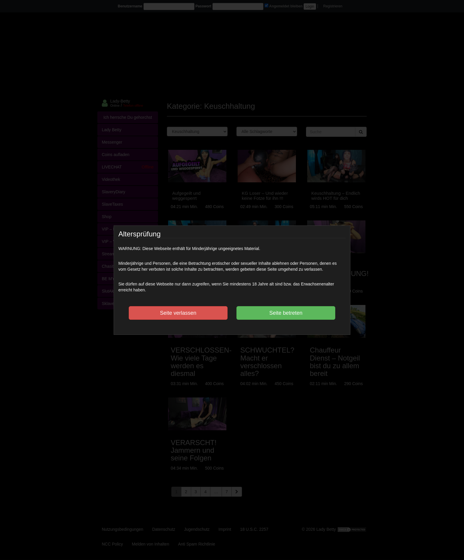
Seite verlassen (178, 313)
